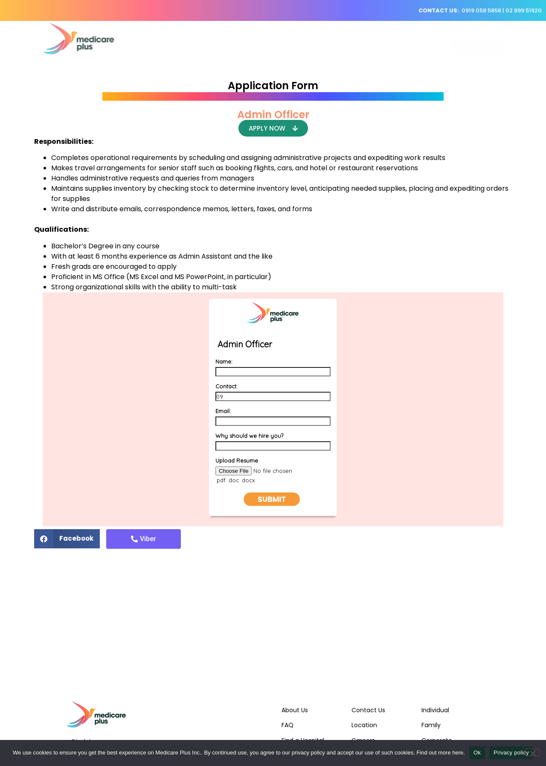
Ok (477, 752)
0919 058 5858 (481, 10)
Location (364, 725)
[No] (532, 752)
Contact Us (368, 710)
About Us (295, 710)
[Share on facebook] (67, 538)
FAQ (287, 725)
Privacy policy (511, 752)
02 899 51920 (523, 10)
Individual (435, 710)
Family (431, 725)
